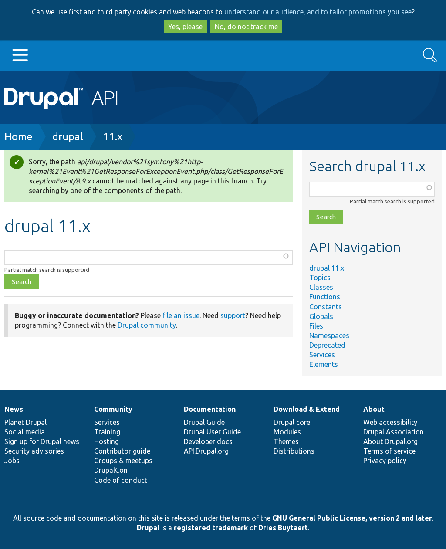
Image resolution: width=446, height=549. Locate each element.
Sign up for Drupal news (41, 441)
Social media (24, 432)
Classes (321, 287)
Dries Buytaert (283, 528)
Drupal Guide (204, 422)
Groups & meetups (123, 460)
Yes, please (185, 26)
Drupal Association (393, 432)
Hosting (106, 441)
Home (18, 136)
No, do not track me (246, 26)
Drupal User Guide (212, 432)
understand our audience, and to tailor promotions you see (318, 12)
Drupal (148, 528)
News (13, 409)
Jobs (12, 460)
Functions (324, 297)
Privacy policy (384, 460)
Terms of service (389, 451)
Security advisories (34, 451)
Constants (325, 307)
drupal (67, 136)
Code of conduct (120, 480)
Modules (287, 432)
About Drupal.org (390, 441)
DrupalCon (111, 470)
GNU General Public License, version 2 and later (352, 518)
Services (322, 355)
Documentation (210, 409)
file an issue (180, 315)
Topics (320, 277)
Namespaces (329, 335)
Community (113, 409)
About (374, 409)
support (232, 315)
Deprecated (327, 345)
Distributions (294, 451)
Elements (323, 364)
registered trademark (211, 528)
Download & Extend (307, 409)
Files (316, 326)
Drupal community (147, 325)
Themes (286, 441)
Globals (321, 316)
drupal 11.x (326, 268)
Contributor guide (122, 451)
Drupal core (292, 422)
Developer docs (208, 441)
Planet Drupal (25, 422)
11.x (112, 136)
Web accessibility (390, 422)
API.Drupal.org (206, 451)
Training (107, 432)
